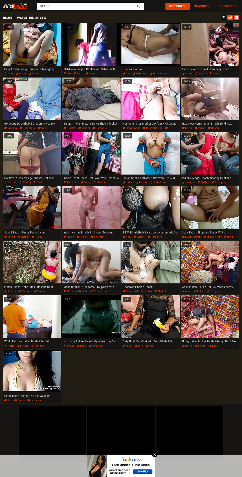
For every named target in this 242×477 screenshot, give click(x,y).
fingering (225, 236)
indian (34, 73)
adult (186, 291)
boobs (69, 345)
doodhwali (131, 291)
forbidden (158, 182)
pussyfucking (153, 128)
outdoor (24, 291)
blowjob (40, 291)
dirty (139, 345)
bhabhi (201, 73)
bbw (127, 236)
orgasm (10, 128)
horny (187, 128)
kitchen (10, 182)
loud (213, 345)
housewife (158, 73)
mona (68, 291)
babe (81, 345)
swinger (188, 182)
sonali (9, 236)
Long (222, 6)
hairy (8, 73)
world (9, 345)
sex (67, 73)
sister (91, 73)
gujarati (70, 128)
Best (172, 6)
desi (42, 128)
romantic (71, 182)
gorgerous (27, 128)
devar (86, 182)
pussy (21, 73)
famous (37, 345)
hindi (127, 345)
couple (213, 291)
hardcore (140, 73)
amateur (95, 345)
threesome (99, 291)
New (197, 6)
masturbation (191, 236)
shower (97, 236)
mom (78, 73)
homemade (131, 128)
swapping (219, 182)
